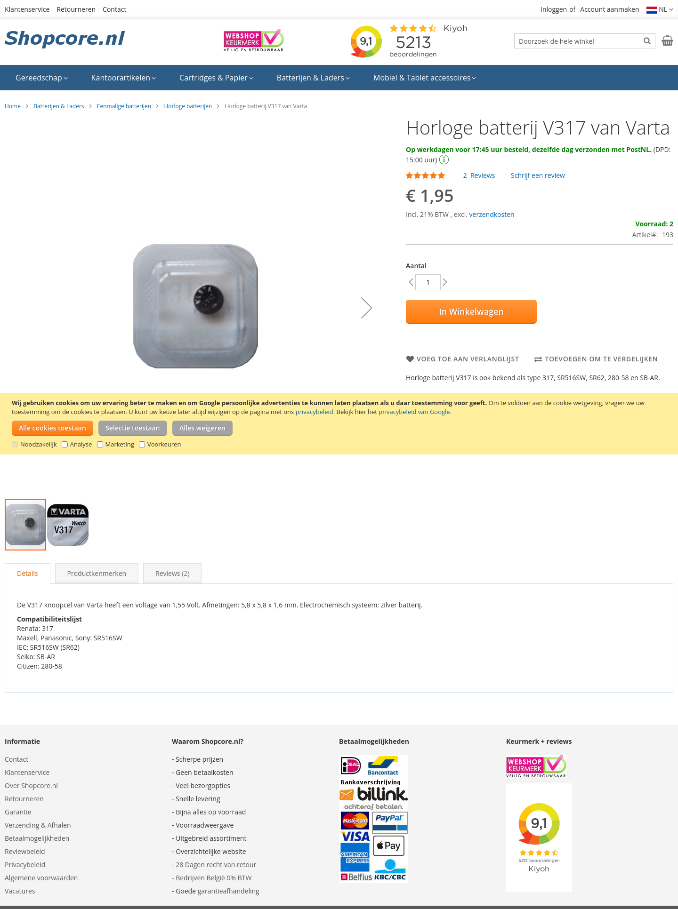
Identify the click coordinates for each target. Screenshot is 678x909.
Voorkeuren (164, 444)
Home (13, 106)
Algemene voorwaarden (41, 877)
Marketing (119, 444)
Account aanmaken (609, 9)
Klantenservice (27, 9)
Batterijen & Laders (58, 106)
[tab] (27, 573)
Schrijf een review (538, 175)
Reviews (172, 573)
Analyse (81, 444)
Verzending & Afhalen (38, 825)
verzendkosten (492, 214)
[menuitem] (42, 77)
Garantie (18, 811)
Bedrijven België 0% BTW (213, 877)
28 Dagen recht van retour (216, 864)
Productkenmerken (97, 573)
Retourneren (76, 9)
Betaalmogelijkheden (37, 838)
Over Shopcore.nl (31, 785)
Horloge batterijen (188, 106)
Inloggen (554, 9)
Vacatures (20, 890)
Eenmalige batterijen (124, 106)
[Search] (647, 40)
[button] (660, 9)
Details (27, 573)
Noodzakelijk (38, 444)
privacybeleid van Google (414, 411)
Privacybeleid (25, 864)
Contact (114, 9)
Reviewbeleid (25, 851)
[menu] (339, 77)
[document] (340, 424)
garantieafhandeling (228, 890)
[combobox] (584, 40)
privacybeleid (314, 411)
